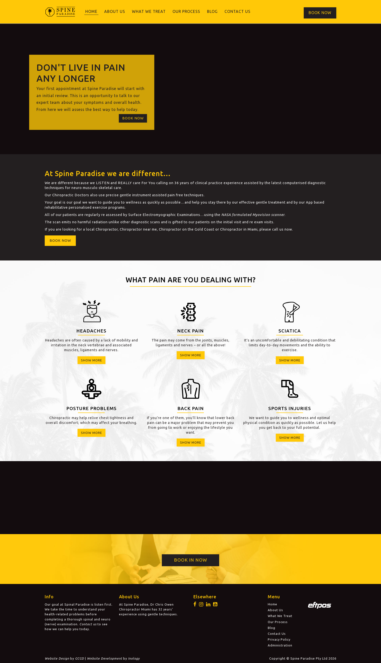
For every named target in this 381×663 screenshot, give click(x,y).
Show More (91, 359)
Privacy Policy (279, 638)
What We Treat (149, 11)
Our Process (186, 11)
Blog (212, 11)
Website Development (104, 657)
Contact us (87, 623)
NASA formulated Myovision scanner (253, 214)
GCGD (79, 657)
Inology (134, 657)
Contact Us (238, 11)
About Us (114, 11)
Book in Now (190, 559)
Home (91, 11)
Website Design (57, 657)
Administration (280, 644)
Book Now (320, 11)
